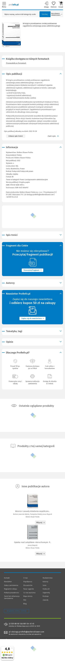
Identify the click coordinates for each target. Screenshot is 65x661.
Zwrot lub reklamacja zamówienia (11, 597)
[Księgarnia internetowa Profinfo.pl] (14, 4)
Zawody (45, 600)
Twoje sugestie (28, 589)
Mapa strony (27, 596)
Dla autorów (27, 585)
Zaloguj (46, 5)
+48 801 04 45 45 (12, 197)
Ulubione (54, 5)
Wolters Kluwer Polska (22, 158)
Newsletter (8, 582)
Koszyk (61, 5)
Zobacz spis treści (15, 136)
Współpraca (27, 582)
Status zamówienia (11, 585)
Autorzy (45, 582)
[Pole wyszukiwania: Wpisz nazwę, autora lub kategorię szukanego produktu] (20, 14)
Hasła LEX (46, 589)
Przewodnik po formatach (16, 63)
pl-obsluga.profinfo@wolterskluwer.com (39, 195)
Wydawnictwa (47, 578)
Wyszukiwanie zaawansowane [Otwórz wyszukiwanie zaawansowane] (56, 14)
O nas (25, 578)
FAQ (24, 600)
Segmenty (46, 593)
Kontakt (7, 578)
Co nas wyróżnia (29, 593)
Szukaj (45, 14)
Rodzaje (46, 596)
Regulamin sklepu (10, 589)
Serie (44, 585)
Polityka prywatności (11, 593)
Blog (25, 604)
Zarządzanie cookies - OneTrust (16, 611)
